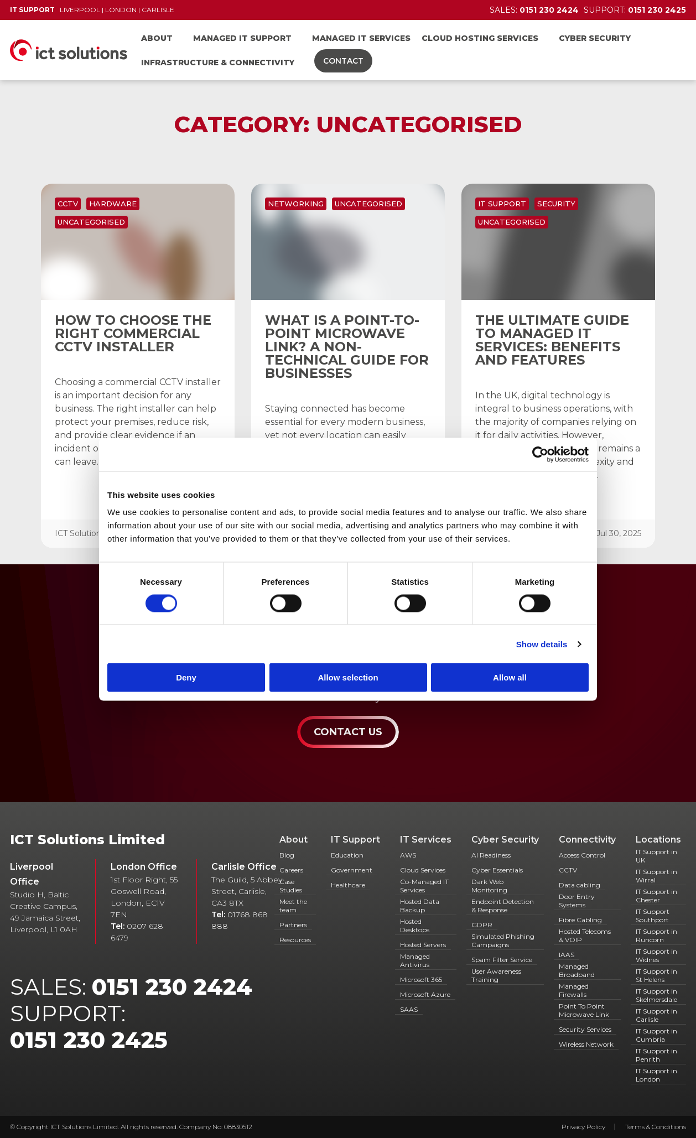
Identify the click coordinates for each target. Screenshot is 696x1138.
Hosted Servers (423, 944)
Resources (295, 940)
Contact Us (348, 732)
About (157, 38)
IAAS (566, 954)
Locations (658, 839)
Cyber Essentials (497, 870)
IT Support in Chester (656, 895)
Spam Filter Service (501, 959)
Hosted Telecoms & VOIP (585, 935)
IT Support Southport (652, 915)
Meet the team (293, 905)
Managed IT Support (242, 38)
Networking (296, 203)
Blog (286, 855)
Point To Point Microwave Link (584, 1010)
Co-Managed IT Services (424, 885)
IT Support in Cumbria (656, 1035)
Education (347, 855)
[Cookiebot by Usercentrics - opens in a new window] (540, 454)
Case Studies (290, 885)
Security (556, 203)
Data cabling (579, 885)
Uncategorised (91, 221)
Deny (186, 677)
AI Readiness (491, 855)
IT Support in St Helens (656, 975)
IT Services (425, 839)
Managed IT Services (361, 38)
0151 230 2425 (89, 1039)
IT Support (502, 203)
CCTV (68, 203)
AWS (408, 855)
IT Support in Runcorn (656, 935)
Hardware (113, 203)
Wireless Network (586, 1044)
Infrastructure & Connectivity (217, 62)
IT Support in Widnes (656, 955)
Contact (343, 61)
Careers (291, 870)
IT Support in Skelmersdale (656, 995)
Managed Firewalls (574, 990)
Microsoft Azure (425, 994)
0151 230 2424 (172, 986)
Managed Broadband (577, 970)
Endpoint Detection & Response (502, 905)
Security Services (585, 1029)
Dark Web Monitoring (489, 885)
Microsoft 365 (421, 979)
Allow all (510, 677)
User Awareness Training (496, 975)
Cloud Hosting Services (480, 38)
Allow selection (348, 677)
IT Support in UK (656, 856)
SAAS (409, 1009)
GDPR (481, 925)
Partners (293, 925)
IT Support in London (656, 1075)
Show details (542, 643)
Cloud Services (422, 870)
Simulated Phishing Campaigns (502, 940)
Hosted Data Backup (419, 905)
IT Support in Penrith (656, 1055)
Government (351, 870)
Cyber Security (595, 38)
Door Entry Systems (577, 900)
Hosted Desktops (414, 925)
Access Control (582, 855)
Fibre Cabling (580, 920)
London (121, 10)
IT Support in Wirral (656, 875)
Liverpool (80, 10)
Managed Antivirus (415, 960)
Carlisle (158, 10)
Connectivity (587, 839)
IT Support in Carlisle (656, 1015)
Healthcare (348, 885)
